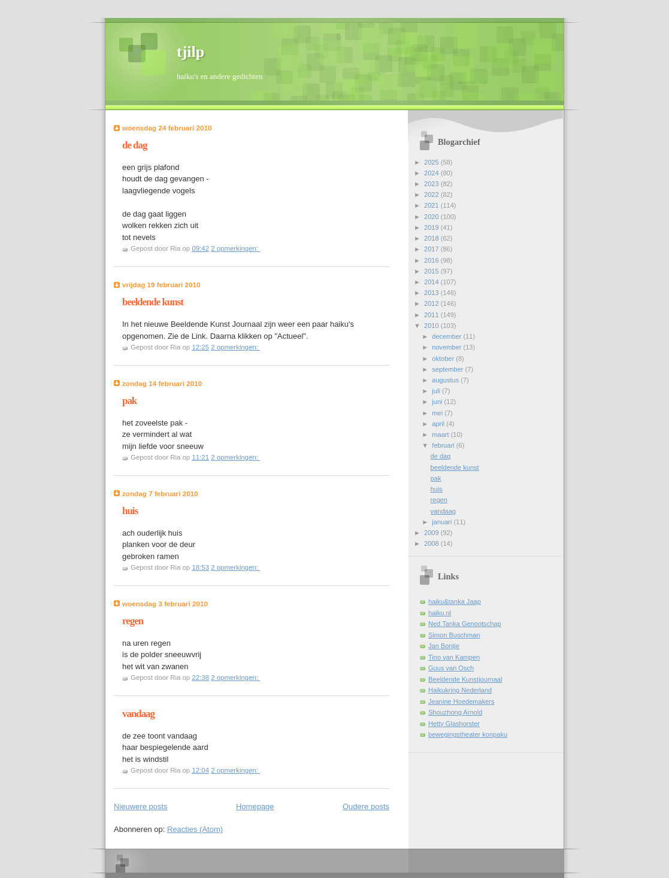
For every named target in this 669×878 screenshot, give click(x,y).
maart (441, 434)
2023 (432, 183)
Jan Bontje (443, 645)
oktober (444, 358)
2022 (432, 194)
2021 (432, 205)
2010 (432, 325)
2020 (432, 216)
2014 (432, 281)
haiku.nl (439, 612)
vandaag (138, 713)
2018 (432, 238)
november (447, 347)
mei (438, 413)
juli (437, 390)
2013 (432, 292)
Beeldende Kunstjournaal (465, 679)
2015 (432, 271)
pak (129, 400)
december (447, 336)
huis (130, 511)
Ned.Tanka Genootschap (464, 623)
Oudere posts (366, 806)
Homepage (255, 806)
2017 (432, 249)
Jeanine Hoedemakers (461, 701)
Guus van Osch (451, 668)
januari (442, 521)
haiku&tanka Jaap (454, 601)
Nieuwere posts (141, 806)
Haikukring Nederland (460, 690)
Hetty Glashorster (454, 723)
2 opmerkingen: (235, 248)
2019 (432, 227)
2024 (432, 173)
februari (444, 445)
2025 (432, 162)
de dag (134, 145)
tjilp (190, 51)
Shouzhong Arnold (455, 712)
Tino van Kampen (454, 657)
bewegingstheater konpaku (467, 734)
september (448, 369)
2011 (432, 314)
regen (132, 621)
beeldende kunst (152, 302)
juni (438, 401)
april (439, 423)
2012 (432, 303)
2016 (432, 260)
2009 (432, 532)
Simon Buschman (454, 635)
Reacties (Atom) (195, 829)
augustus (446, 380)
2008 (432, 543)
